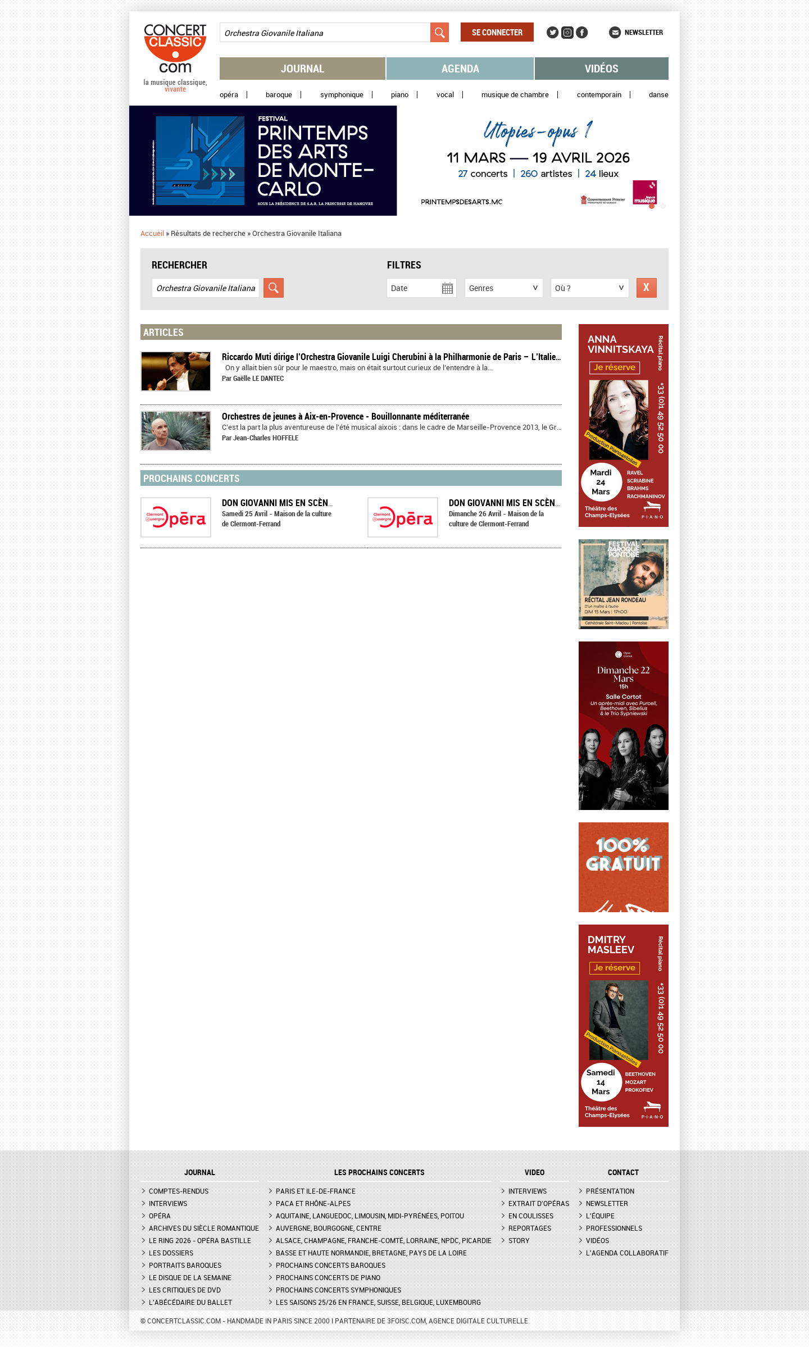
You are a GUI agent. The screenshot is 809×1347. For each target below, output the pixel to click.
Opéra (229, 94)
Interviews (168, 1203)
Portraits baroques (185, 1264)
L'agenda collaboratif (627, 1252)
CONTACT (623, 1172)
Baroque (279, 94)
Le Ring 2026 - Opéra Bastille (200, 1240)
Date (399, 288)
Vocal (445, 94)
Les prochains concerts (379, 1172)
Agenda (460, 68)
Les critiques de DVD (185, 1289)
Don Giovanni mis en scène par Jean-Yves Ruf (317, 503)
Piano (399, 94)
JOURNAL (199, 1172)
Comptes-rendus (178, 1190)
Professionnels (614, 1227)
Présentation (610, 1190)
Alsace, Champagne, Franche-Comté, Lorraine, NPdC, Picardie (384, 1240)
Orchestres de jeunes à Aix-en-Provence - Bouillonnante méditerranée (345, 416)
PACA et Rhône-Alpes (313, 1203)
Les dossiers (171, 1252)
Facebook (582, 32)
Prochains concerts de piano (328, 1277)
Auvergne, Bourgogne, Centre (328, 1227)
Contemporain (599, 94)
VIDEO (534, 1172)
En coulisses (530, 1215)
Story (519, 1240)
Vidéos (602, 68)
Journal (303, 68)
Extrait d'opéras (538, 1203)
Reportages (529, 1227)
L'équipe (600, 1215)
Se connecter (497, 32)
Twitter (553, 32)
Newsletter (644, 32)
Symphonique (341, 94)
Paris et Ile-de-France (316, 1190)
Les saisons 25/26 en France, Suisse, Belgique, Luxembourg (378, 1302)
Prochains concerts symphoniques (338, 1289)
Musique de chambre (515, 94)
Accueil (152, 233)
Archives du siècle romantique (204, 1227)
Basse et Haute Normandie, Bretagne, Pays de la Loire (371, 1252)
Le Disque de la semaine (190, 1277)
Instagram (567, 32)
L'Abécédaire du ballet (190, 1302)
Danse (659, 94)
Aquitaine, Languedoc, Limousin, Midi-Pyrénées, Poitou (370, 1215)
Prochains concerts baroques (330, 1264)
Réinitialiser (647, 288)
